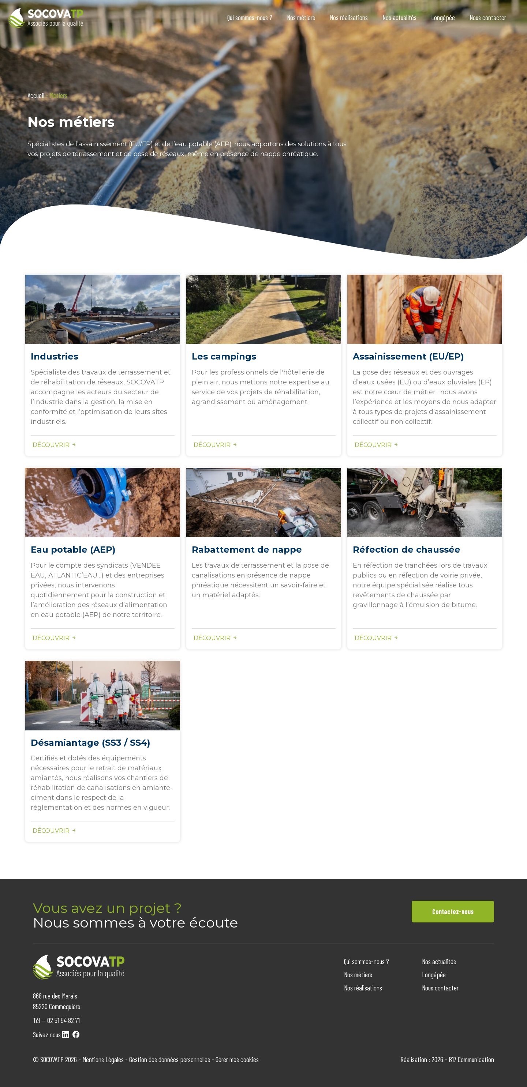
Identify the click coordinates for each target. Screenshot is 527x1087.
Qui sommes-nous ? (249, 17)
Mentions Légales (103, 1059)
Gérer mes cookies (237, 1059)
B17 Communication (471, 1059)
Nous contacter (488, 17)
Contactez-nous (453, 911)
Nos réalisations (349, 17)
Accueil (35, 95)
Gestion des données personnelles (169, 1059)
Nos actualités (399, 17)
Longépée (443, 17)
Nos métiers (301, 17)
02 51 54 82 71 (63, 1020)
